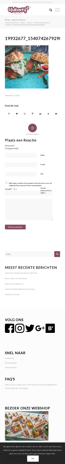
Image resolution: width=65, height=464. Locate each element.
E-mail (42, 164)
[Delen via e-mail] (56, 114)
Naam (42, 155)
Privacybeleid (10, 363)
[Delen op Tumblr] (48, 114)
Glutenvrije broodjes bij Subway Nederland (21, 273)
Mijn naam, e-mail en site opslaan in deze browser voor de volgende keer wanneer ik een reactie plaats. (30, 184)
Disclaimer (9, 358)
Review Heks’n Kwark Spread (16, 278)
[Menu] (56, 10)
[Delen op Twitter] (17, 114)
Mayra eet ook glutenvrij (14, 284)
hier (17, 388)
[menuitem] (49, 10)
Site (41, 174)
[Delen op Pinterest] (32, 114)
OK (32, 458)
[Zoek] (49, 10)
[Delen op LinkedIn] (40, 114)
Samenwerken (11, 367)
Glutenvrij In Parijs (12, 294)
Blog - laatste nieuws (15, 19)
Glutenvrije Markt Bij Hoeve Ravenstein (20, 289)
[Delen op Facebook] (9, 114)
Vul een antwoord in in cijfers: (46, 190)
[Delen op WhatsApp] (25, 114)
